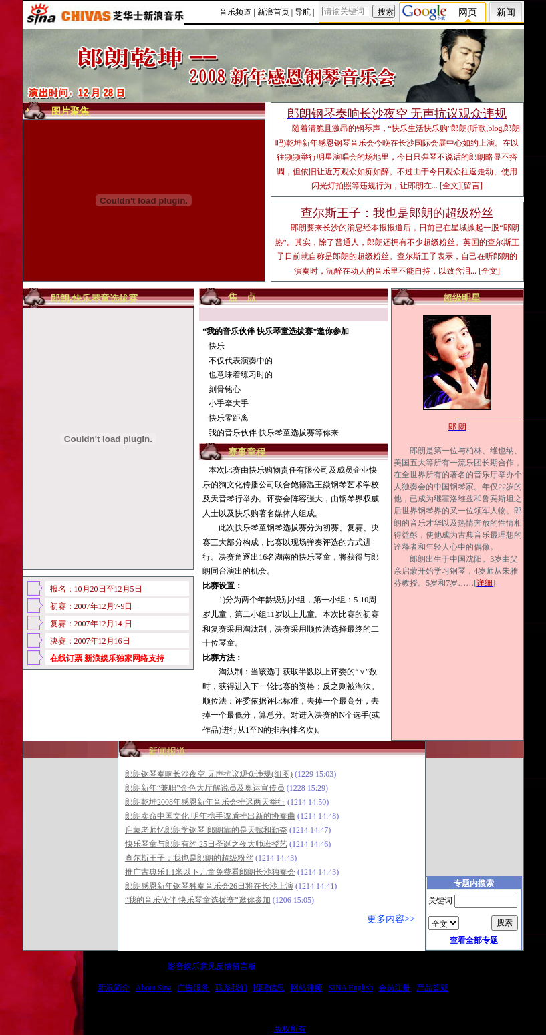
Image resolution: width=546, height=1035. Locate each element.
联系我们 (231, 987)
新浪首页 (273, 12)
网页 (467, 12)
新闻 (506, 12)
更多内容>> (391, 919)
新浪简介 (114, 987)
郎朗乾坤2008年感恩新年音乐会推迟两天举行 (205, 802)
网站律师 (307, 987)
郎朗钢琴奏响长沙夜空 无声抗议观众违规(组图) (209, 774)
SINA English (350, 987)
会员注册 (394, 987)
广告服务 (193, 987)
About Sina (154, 987)
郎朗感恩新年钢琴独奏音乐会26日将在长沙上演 (209, 886)
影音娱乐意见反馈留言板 (212, 966)
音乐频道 (235, 12)
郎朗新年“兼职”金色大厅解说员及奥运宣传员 (205, 788)
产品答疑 (432, 987)
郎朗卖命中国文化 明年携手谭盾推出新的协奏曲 (210, 816)
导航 (303, 12)
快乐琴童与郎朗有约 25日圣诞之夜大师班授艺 (206, 844)
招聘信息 (269, 987)
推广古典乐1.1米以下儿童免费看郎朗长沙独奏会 (210, 872)
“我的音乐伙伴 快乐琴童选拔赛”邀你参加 (198, 900)
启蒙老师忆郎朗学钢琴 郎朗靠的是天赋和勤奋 (206, 830)
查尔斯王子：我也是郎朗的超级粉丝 (189, 858)
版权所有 (290, 1029)
